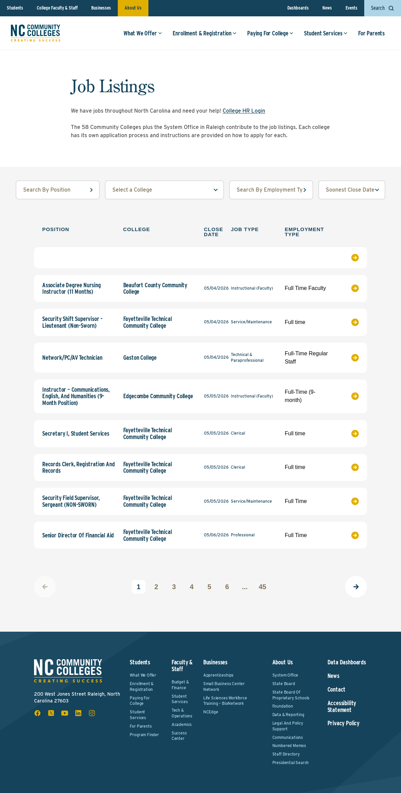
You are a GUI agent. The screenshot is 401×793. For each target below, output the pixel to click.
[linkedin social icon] (78, 713)
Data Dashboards (346, 662)
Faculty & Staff (182, 666)
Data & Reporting (288, 714)
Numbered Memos (289, 745)
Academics (182, 724)
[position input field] (58, 189)
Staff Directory (286, 754)
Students (15, 8)
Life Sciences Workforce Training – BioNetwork (225, 700)
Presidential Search (290, 762)
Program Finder (144, 734)
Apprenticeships (218, 675)
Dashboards (298, 8)
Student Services (326, 33)
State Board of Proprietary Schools (291, 695)
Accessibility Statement (341, 706)
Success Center (179, 735)
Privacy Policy (343, 723)
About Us (133, 8)
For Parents (371, 33)
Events (351, 8)
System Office (285, 675)
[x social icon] (51, 713)
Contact (336, 689)
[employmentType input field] (271, 189)
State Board (283, 683)
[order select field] (351, 189)
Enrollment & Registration (204, 33)
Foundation (282, 706)
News (327, 8)
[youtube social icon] (64, 713)
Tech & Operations (182, 713)
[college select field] (164, 189)
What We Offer (142, 33)
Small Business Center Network (224, 686)
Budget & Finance (180, 684)
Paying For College (270, 33)
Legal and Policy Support (287, 726)
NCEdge (210, 711)
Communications (287, 737)
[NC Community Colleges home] (35, 33)
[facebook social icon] (37, 713)
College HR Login (244, 111)
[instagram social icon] (92, 713)
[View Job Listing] (349, 257)
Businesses (101, 8)
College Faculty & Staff (57, 8)
